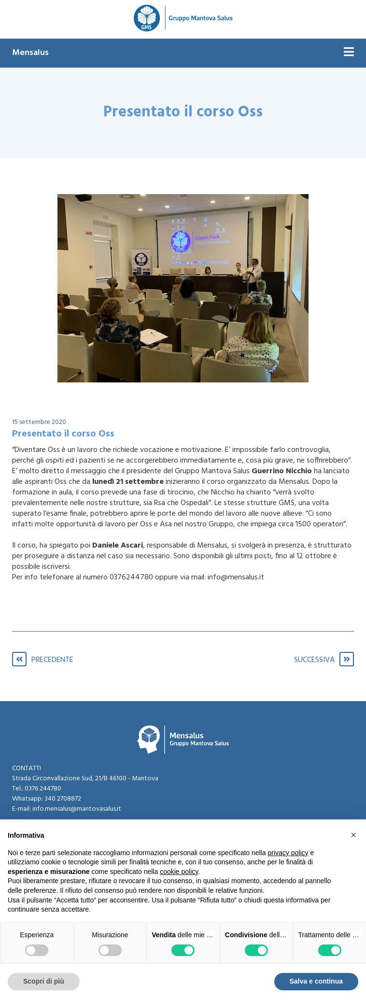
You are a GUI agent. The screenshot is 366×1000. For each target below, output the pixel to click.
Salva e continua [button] (316, 981)
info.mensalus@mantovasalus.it (76, 809)
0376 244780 (43, 788)
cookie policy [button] (179, 871)
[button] (353, 835)
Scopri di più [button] (43, 981)
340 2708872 (62, 798)
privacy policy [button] (288, 853)
